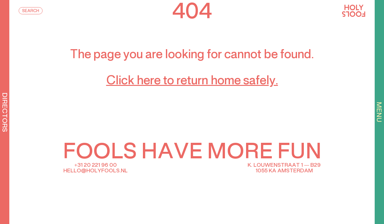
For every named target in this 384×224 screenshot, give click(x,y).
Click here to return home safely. (192, 81)
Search (30, 11)
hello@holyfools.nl (95, 170)
